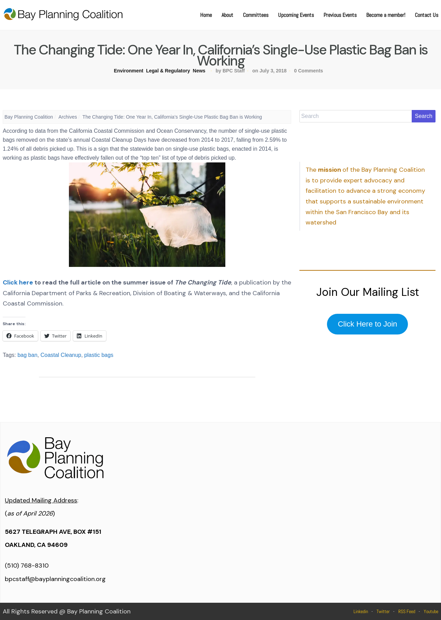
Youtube (431, 611)
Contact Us (426, 15)
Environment (128, 70)
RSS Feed (406, 611)
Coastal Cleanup (60, 355)
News (199, 70)
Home (206, 15)
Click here (18, 282)
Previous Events (340, 15)
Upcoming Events (296, 15)
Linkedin (360, 611)
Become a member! (385, 15)
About (227, 15)
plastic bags (99, 355)
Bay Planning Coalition (28, 117)
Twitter (383, 611)
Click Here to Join (367, 324)
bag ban (28, 355)
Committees (255, 15)
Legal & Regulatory (168, 70)
